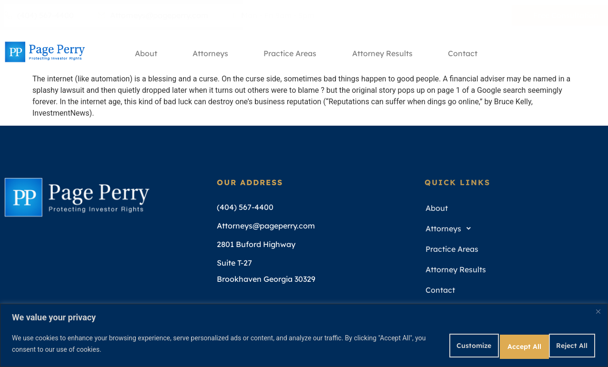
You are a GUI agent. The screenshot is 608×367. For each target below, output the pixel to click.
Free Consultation (562, 15)
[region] (304, 334)
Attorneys (209, 52)
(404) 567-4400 (39, 15)
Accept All (564, 342)
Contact (469, 52)
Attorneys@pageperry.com (153, 15)
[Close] (598, 309)
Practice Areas (291, 52)
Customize (429, 342)
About (142, 52)
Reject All (497, 342)
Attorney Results (386, 52)
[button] (510, 228)
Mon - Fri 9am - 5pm (273, 15)
